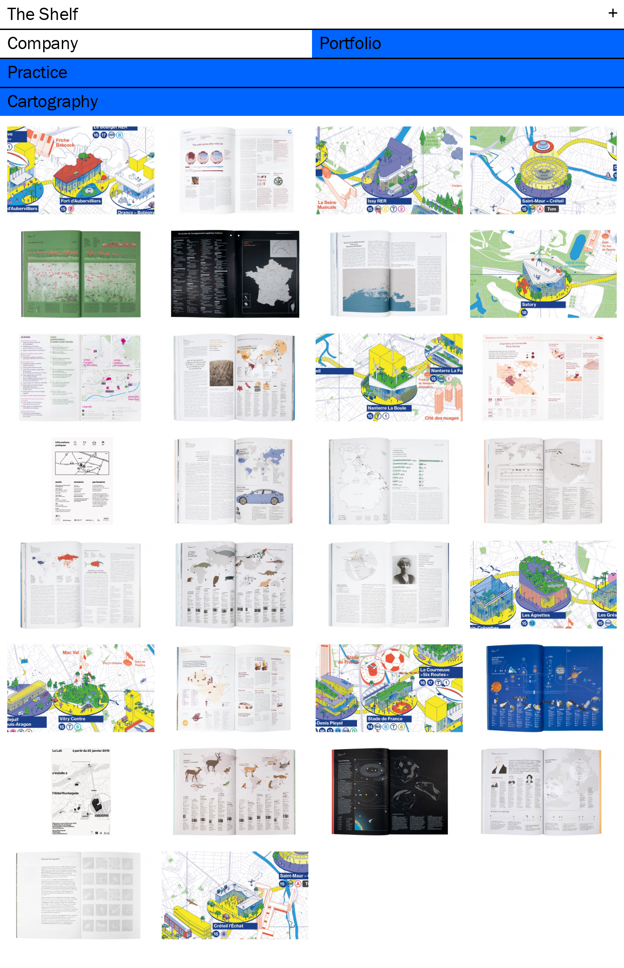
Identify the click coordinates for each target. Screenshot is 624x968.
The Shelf (42, 13)
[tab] (156, 44)
